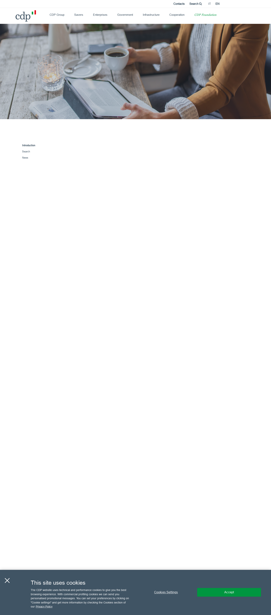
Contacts (179, 3)
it (209, 3)
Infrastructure (151, 14)
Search (195, 3)
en (217, 3)
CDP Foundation (205, 15)
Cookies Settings (166, 592)
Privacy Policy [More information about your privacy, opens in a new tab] (44, 606)
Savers (78, 14)
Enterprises (100, 14)
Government (125, 14)
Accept (229, 592)
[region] (135, 592)
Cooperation (177, 14)
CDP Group (57, 14)
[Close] (7, 580)
